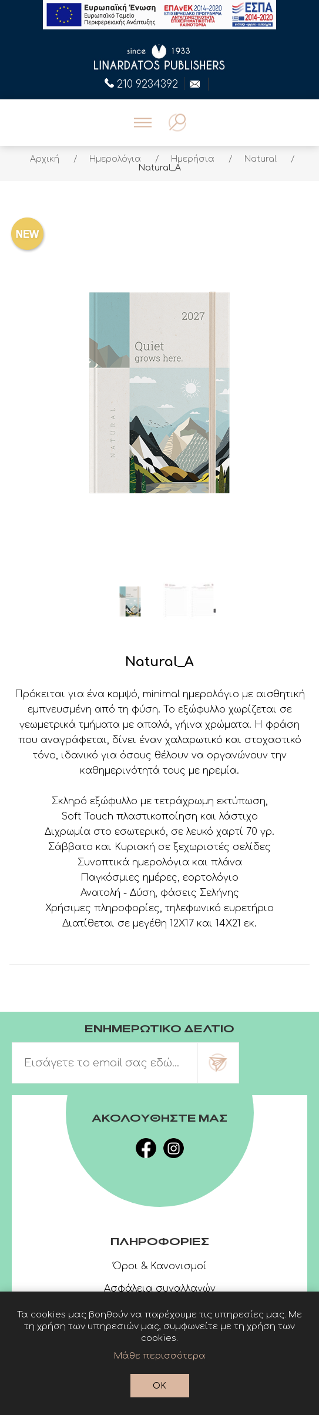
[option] (130, 601)
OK (159, 1385)
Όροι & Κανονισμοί (160, 1266)
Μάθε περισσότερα (160, 1356)
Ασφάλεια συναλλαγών (160, 1288)
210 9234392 (141, 83)
